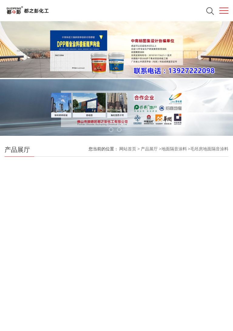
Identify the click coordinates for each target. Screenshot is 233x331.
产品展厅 (149, 149)
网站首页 (127, 149)
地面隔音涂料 (174, 149)
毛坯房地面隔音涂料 (209, 149)
